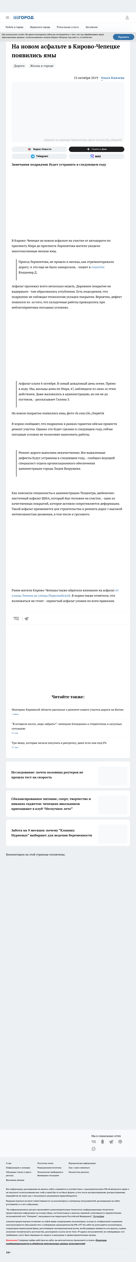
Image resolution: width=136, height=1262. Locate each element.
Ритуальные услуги (68, 27)
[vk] (16, 618)
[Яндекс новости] (39, 149)
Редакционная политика (49, 1167)
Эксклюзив (92, 27)
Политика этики (45, 1163)
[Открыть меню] (7, 17)
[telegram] (27, 618)
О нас (9, 1163)
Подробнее (98, 1216)
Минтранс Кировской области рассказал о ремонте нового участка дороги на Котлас (68, 712)
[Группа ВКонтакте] (93, 1141)
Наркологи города (40, 27)
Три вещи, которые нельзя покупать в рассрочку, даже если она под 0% (68, 745)
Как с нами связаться (79, 1167)
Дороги (19, 66)
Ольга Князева (112, 78)
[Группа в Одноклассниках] (102, 1141)
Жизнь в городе (41, 66)
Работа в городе (14, 27)
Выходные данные (15, 1180)
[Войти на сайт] (127, 17)
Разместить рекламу (79, 1172)
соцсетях (97, 267)
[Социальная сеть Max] (96, 156)
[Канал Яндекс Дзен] (96, 149)
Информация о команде (18, 1167)
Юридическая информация (82, 1163)
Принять (123, 37)
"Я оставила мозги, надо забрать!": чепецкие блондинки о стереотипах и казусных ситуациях (68, 728)
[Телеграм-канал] (39, 156)
